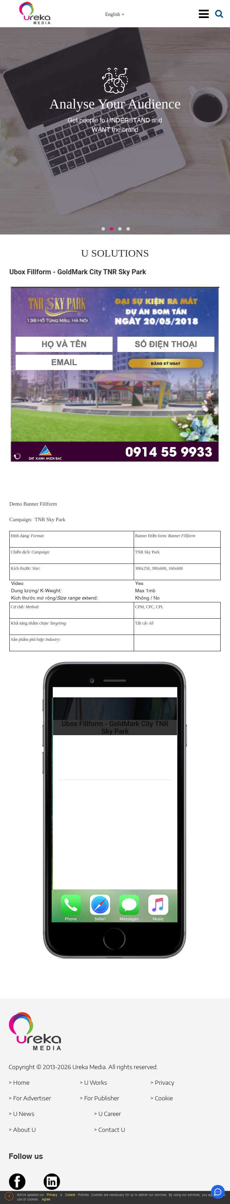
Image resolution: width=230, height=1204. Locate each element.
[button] (103, 228)
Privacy (53, 1195)
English (114, 14)
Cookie (70, 1195)
